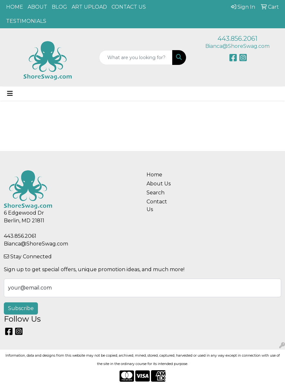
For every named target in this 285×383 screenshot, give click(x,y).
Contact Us (157, 205)
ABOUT (37, 7)
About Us (159, 184)
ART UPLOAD (89, 7)
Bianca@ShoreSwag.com (237, 46)
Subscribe (21, 308)
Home (154, 175)
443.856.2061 (237, 38)
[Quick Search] (136, 57)
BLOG (59, 7)
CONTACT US (128, 7)
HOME (14, 7)
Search (156, 193)
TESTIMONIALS (26, 21)
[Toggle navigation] (10, 93)
